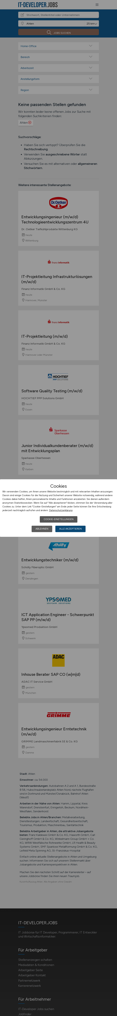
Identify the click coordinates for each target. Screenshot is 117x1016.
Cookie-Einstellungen (58, 519)
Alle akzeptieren (70, 528)
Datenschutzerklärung (60, 510)
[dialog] (58, 508)
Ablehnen (42, 528)
